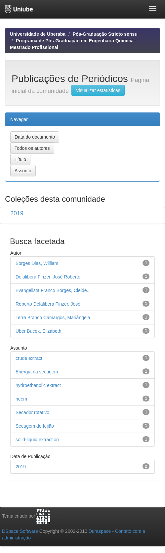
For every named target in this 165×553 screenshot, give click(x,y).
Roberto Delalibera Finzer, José (48, 304)
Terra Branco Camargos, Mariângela (53, 317)
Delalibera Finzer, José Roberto (48, 276)
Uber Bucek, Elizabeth (39, 331)
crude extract (29, 358)
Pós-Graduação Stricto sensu (105, 34)
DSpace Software (20, 531)
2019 (16, 213)
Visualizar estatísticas (98, 90)
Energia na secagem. (37, 371)
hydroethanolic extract (38, 385)
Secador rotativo (32, 412)
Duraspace (100, 531)
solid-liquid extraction (37, 439)
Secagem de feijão (35, 426)
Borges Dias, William (37, 263)
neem (21, 399)
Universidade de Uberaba (37, 34)
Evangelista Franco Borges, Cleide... (53, 290)
